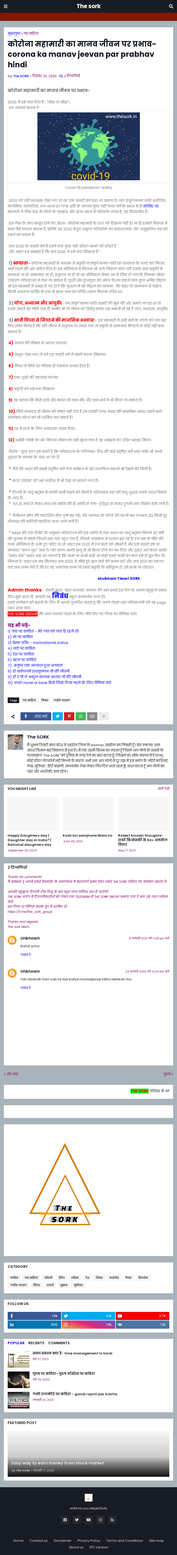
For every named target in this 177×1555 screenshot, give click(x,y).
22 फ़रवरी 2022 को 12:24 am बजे (147, 971)
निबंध (61, 596)
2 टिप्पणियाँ (72, 76)
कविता (14, 1278)
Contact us (39, 1540)
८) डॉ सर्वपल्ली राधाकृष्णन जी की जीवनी (38, 671)
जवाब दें (25, 955)
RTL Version (99, 1547)
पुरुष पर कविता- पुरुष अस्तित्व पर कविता (64, 1374)
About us (76, 1547)
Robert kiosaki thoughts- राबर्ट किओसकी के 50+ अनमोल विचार (143, 840)
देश (87, 1278)
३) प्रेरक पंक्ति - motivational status (38, 642)
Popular (16, 1343)
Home (18, 1540)
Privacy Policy (89, 1540)
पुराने (167, 1074)
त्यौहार (75, 1278)
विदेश (36, 1285)
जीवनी (48, 1278)
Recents (36, 1343)
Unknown (30, 938)
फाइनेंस (114, 1278)
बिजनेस (143, 1278)
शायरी (50, 1285)
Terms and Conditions (124, 1540)
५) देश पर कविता (21, 654)
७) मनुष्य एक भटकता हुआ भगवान (35, 665)
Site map (156, 1540)
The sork (89, 6)
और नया (12, 1074)
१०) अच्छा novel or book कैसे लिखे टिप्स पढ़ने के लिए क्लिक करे (59, 682)
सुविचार (78, 1285)
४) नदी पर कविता (21, 648)
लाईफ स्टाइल (62, 700)
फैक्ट (128, 1278)
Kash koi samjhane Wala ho (87, 835)
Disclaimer (62, 1540)
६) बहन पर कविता (22, 659)
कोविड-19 (151, 206)
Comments (59, 1343)
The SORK (38, 737)
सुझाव (63, 1285)
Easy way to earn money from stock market (58, 1463)
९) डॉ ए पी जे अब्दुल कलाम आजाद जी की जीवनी (44, 676)
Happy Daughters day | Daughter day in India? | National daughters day (29, 840)
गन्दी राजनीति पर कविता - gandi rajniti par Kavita (75, 1394)
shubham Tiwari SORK (74, 578)
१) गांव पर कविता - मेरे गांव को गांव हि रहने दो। (43, 631)
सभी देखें (163, 788)
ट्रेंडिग (62, 1278)
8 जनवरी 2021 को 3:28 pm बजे (149, 938)
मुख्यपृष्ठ (14, 33)
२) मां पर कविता (20, 636)
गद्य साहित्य (31, 33)
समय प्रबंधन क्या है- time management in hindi (72, 1353)
